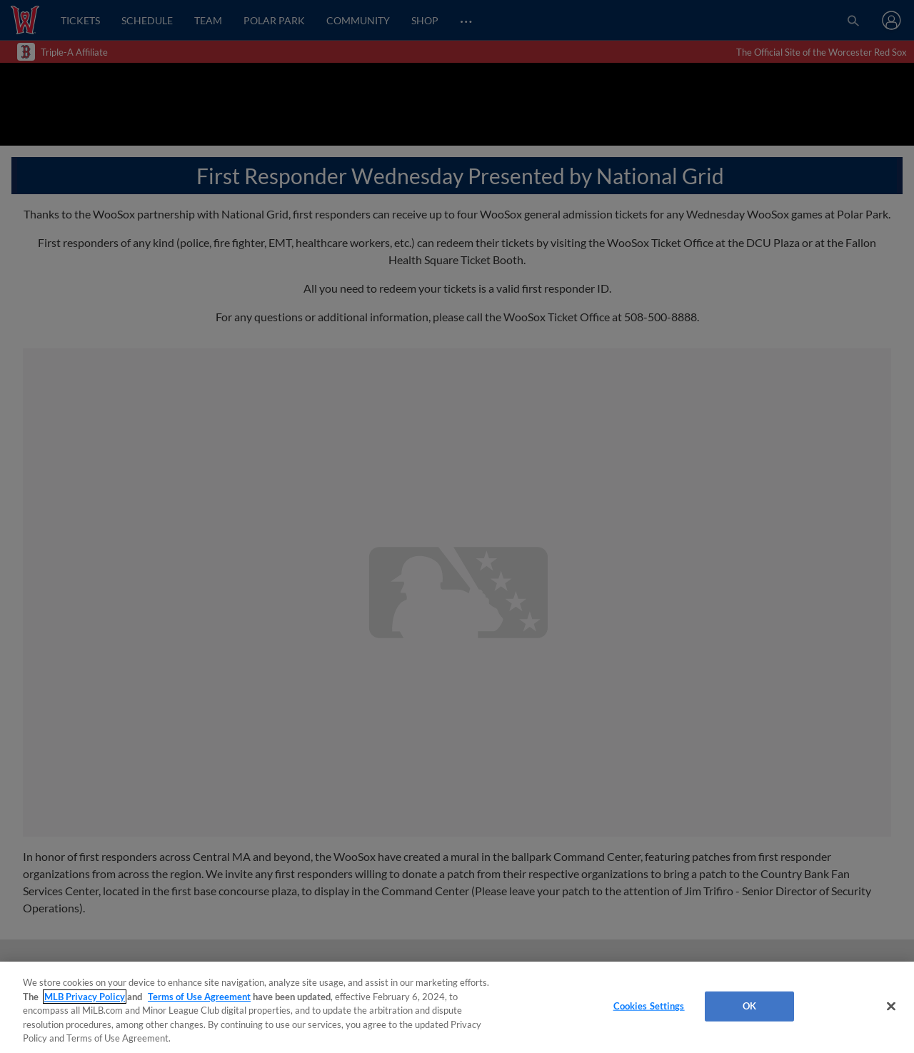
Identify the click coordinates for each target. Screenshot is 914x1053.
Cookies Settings (649, 1006)
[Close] (891, 1006)
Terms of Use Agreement (199, 996)
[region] (457, 1007)
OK (749, 1006)
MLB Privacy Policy (84, 996)
